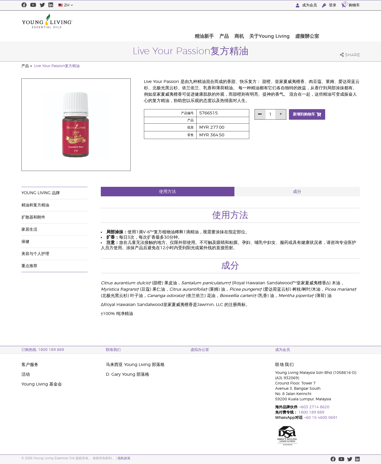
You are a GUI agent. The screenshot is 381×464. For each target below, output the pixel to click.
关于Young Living (307, 20)
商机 (276, 20)
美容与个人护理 (35, 254)
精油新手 (240, 20)
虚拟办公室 (199, 350)
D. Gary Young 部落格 (127, 374)
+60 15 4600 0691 (321, 418)
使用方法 (167, 191)
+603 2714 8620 (314, 407)
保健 (25, 242)
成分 (297, 191)
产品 (261, 20)
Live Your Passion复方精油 (57, 66)
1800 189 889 (310, 412)
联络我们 (113, 350)
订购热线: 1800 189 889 (42, 350)
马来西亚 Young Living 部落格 (135, 365)
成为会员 (307, 5)
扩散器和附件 (33, 217)
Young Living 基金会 (41, 384)
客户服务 (29, 365)
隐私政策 (124, 458)
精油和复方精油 (35, 205)
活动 (25, 374)
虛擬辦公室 (345, 20)
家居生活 (29, 229)
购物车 (350, 4)
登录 (329, 5)
